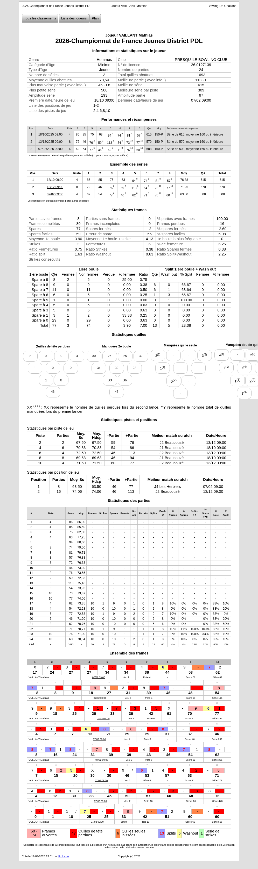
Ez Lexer (63, 856)
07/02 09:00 (201, 100)
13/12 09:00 (55, 187)
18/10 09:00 (104, 100)
